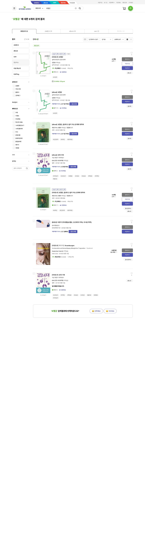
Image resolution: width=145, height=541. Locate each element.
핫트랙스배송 (19, 122)
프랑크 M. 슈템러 (56, 127)
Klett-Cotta (55, 253)
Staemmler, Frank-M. (58, 251)
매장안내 (124, 2)
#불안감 (55, 179)
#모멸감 (70, 176)
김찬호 (54, 62)
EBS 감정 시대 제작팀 (57, 160)
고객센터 (130, 2)
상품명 (17, 86)
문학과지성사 (55, 65)
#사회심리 (55, 176)
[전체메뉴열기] (14, 8)
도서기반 (54, 225)
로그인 (105, 2)
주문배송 (118, 2)
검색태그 (18, 95)
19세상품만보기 (20, 125)
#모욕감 (63, 139)
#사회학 (55, 77)
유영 (53, 130)
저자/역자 (18, 89)
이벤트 (17, 116)
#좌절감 (90, 176)
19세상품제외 (19, 128)
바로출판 (72, 3)
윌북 (53, 163)
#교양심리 (63, 176)
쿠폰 (17, 112)
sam (54, 3)
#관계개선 (69, 139)
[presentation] (24, 31)
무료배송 (18, 119)
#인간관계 (55, 139)
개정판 (17, 148)
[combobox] (39, 8)
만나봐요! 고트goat (59, 81)
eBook (46, 3)
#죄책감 (97, 176)
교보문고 (36, 3)
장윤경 (68, 127)
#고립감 (77, 176)
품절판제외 (18, 141)
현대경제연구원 (56, 228)
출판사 (17, 92)
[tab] (24, 31)
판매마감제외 (19, 138)
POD (17, 132)
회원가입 (100, 2)
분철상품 (18, 135)
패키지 (17, 145)
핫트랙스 (63, 3)
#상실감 (84, 176)
